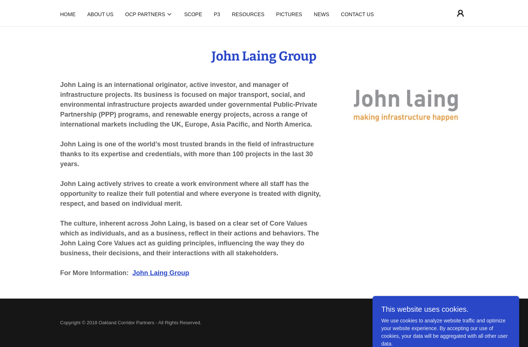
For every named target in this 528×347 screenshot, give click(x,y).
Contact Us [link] (357, 14)
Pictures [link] (289, 14)
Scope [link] (193, 14)
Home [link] (68, 14)
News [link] (321, 14)
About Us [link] (100, 14)
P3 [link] (217, 14)
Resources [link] (248, 14)
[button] (148, 14)
